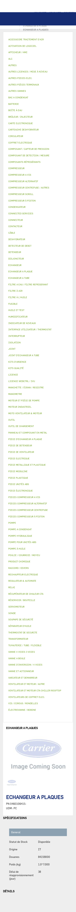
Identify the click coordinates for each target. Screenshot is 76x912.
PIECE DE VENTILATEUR (21, 452)
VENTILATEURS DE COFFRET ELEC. (26, 697)
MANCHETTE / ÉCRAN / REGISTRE (26, 387)
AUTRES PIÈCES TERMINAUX (23, 84)
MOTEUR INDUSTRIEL (19, 406)
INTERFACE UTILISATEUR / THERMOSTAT (29, 329)
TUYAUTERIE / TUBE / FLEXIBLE (25, 645)
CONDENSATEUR (17, 207)
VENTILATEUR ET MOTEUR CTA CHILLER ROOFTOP (34, 690)
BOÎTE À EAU (15, 110)
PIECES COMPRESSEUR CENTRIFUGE (28, 510)
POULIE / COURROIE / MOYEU (24, 555)
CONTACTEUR (15, 226)
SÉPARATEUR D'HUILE (19, 626)
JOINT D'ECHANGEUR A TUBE (23, 355)
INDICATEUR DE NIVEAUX (22, 323)
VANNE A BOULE (16, 658)
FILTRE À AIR (15, 290)
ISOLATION (14, 342)
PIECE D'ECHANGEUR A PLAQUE (25, 439)
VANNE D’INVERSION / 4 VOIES (25, 664)
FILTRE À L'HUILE (17, 297)
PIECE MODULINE (18, 471)
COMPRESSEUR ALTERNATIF (23, 181)
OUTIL (11, 419)
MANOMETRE (15, 394)
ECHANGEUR (14, 265)
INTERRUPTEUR (16, 336)
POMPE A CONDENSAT (20, 529)
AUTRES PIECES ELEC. (20, 78)
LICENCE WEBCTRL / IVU (21, 381)
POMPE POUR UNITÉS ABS (22, 542)
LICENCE (13, 374)
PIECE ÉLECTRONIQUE (20, 490)
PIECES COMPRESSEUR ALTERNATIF (27, 503)
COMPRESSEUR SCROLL (20, 194)
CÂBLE (11, 232)
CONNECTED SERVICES (20, 213)
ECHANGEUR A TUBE (19, 278)
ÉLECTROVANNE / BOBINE (22, 709)
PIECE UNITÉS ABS (18, 484)
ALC (10, 58)
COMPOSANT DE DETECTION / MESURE (28, 155)
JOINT (11, 348)
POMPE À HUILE (17, 548)
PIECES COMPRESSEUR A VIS (24, 497)
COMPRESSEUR (16, 168)
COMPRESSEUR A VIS (19, 174)
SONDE (12, 613)
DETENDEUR (14, 252)
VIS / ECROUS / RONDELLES (23, 703)
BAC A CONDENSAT (18, 97)
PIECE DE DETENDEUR (20, 445)
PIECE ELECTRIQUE (19, 458)
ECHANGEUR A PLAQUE (20, 271)
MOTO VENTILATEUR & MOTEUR (25, 413)
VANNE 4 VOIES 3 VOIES (21, 651)
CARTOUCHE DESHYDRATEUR (23, 129)
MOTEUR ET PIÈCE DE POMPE (24, 400)
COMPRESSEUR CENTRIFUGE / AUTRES (28, 187)
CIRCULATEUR (15, 136)
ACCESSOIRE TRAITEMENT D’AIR (26, 39)
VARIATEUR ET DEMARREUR (22, 677)
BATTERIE (13, 104)
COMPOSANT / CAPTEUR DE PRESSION (28, 149)
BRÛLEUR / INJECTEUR (20, 116)
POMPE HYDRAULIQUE (20, 535)
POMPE (12, 522)
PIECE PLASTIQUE (18, 477)
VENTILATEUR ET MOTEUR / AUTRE (26, 684)
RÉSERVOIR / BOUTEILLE (21, 600)
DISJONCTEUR (16, 258)
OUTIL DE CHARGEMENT (21, 426)
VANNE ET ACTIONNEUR (21, 671)
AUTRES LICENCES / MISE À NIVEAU (27, 71)
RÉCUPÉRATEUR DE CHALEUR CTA (25, 593)
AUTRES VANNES (17, 91)
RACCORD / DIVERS (18, 568)
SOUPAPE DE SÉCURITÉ (20, 619)
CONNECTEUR (15, 220)
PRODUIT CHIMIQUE (19, 561)
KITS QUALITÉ (16, 368)
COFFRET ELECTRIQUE (20, 142)
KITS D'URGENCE (17, 361)
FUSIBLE (13, 303)
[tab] (38, 39)
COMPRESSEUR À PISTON (22, 200)
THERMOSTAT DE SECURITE (22, 632)
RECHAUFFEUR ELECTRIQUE (23, 574)
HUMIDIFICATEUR (18, 316)
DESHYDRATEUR (16, 239)
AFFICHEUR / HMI (17, 52)
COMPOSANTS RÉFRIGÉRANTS (24, 162)
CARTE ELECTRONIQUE (20, 123)
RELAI (11, 587)
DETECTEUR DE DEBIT (19, 245)
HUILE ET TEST (16, 310)
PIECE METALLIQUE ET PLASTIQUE (27, 464)
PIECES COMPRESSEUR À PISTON (26, 516)
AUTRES (12, 65)
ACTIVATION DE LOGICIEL (22, 46)
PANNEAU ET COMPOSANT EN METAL (27, 432)
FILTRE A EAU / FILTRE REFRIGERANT (28, 284)
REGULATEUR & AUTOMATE (22, 580)
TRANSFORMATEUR (18, 638)
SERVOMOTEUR (16, 606)
